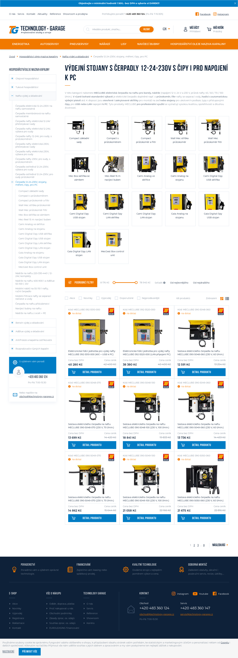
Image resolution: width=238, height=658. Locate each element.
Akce (70, 298)
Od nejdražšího (201, 282)
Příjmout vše (29, 651)
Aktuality (42, 14)
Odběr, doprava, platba (61, 603)
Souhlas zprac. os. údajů (62, 623)
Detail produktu (87, 372)
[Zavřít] (235, 3)
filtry (81, 282)
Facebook (205, 14)
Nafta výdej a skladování (75, 56)
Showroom (93, 618)
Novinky (86, 298)
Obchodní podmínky (60, 613)
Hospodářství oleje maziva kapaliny (38, 56)
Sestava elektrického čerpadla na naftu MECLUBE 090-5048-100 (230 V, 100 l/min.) (146, 426)
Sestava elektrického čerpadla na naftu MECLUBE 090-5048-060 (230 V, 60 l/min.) (201, 353)
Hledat (146, 29)
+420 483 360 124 (37, 377)
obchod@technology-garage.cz (36, 396)
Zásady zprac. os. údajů (61, 618)
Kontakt (31, 14)
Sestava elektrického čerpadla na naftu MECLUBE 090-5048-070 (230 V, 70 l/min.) (91, 426)
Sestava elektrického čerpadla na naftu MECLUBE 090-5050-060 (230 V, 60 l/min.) (201, 499)
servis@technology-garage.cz (196, 614)
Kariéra (90, 623)
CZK (165, 29)
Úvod (12, 56)
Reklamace (18, 623)
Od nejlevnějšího (179, 282)
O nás (12, 14)
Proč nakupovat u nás (61, 608)
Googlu (225, 642)
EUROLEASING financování (64, 628)
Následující (219, 545)
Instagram (223, 14)
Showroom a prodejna (75, 14)
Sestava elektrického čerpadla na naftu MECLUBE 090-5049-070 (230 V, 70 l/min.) (91, 499)
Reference (55, 14)
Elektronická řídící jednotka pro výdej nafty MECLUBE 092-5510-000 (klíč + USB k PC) (91, 353)
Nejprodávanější (148, 298)
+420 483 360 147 (195, 608)
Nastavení (8, 651)
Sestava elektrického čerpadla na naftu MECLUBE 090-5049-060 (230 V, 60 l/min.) (201, 426)
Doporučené (124, 298)
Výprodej (103, 298)
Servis (21, 14)
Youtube (203, 593)
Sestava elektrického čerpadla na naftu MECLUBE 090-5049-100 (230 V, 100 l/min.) (146, 499)
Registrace (18, 618)
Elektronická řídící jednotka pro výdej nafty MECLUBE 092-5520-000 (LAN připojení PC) (147, 353)
